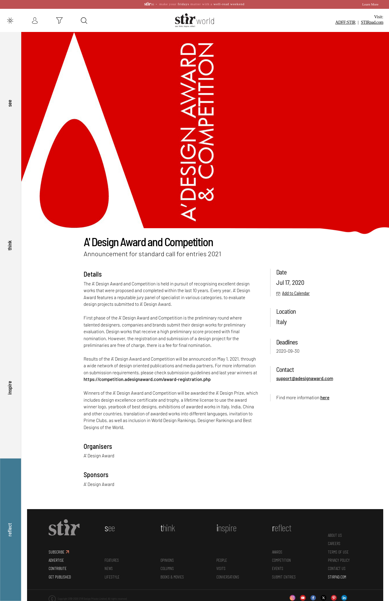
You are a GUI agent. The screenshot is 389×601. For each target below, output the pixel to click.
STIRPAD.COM (337, 575)
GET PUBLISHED (60, 575)
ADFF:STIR (345, 22)
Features (112, 558)
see (9, 99)
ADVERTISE (56, 558)
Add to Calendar (296, 291)
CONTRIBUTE (58, 566)
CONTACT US (337, 566)
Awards (277, 550)
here (324, 395)
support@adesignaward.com (304, 376)
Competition (281, 558)
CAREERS (334, 541)
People (221, 558)
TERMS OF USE (338, 550)
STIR (372, 22)
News (109, 566)
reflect (9, 529)
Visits (220, 566)
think (9, 243)
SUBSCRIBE (56, 550)
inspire (9, 386)
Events (277, 566)
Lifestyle (112, 575)
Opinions (167, 558)
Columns (167, 566)
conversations (227, 575)
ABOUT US (335, 533)
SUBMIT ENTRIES (284, 575)
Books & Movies (172, 575)
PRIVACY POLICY (339, 558)
